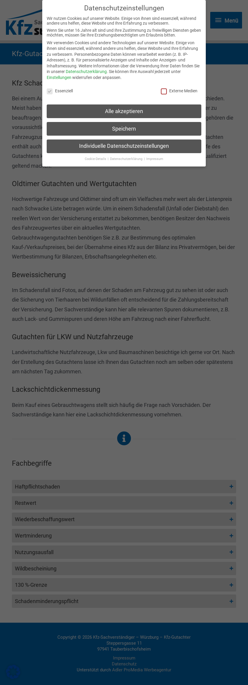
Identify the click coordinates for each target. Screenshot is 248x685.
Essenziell (60, 87)
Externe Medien (179, 87)
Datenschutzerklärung (86, 68)
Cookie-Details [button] (96, 156)
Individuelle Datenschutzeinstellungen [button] (124, 143)
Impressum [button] (154, 156)
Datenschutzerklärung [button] (126, 156)
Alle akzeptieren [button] (124, 108)
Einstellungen (59, 74)
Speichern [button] (124, 125)
